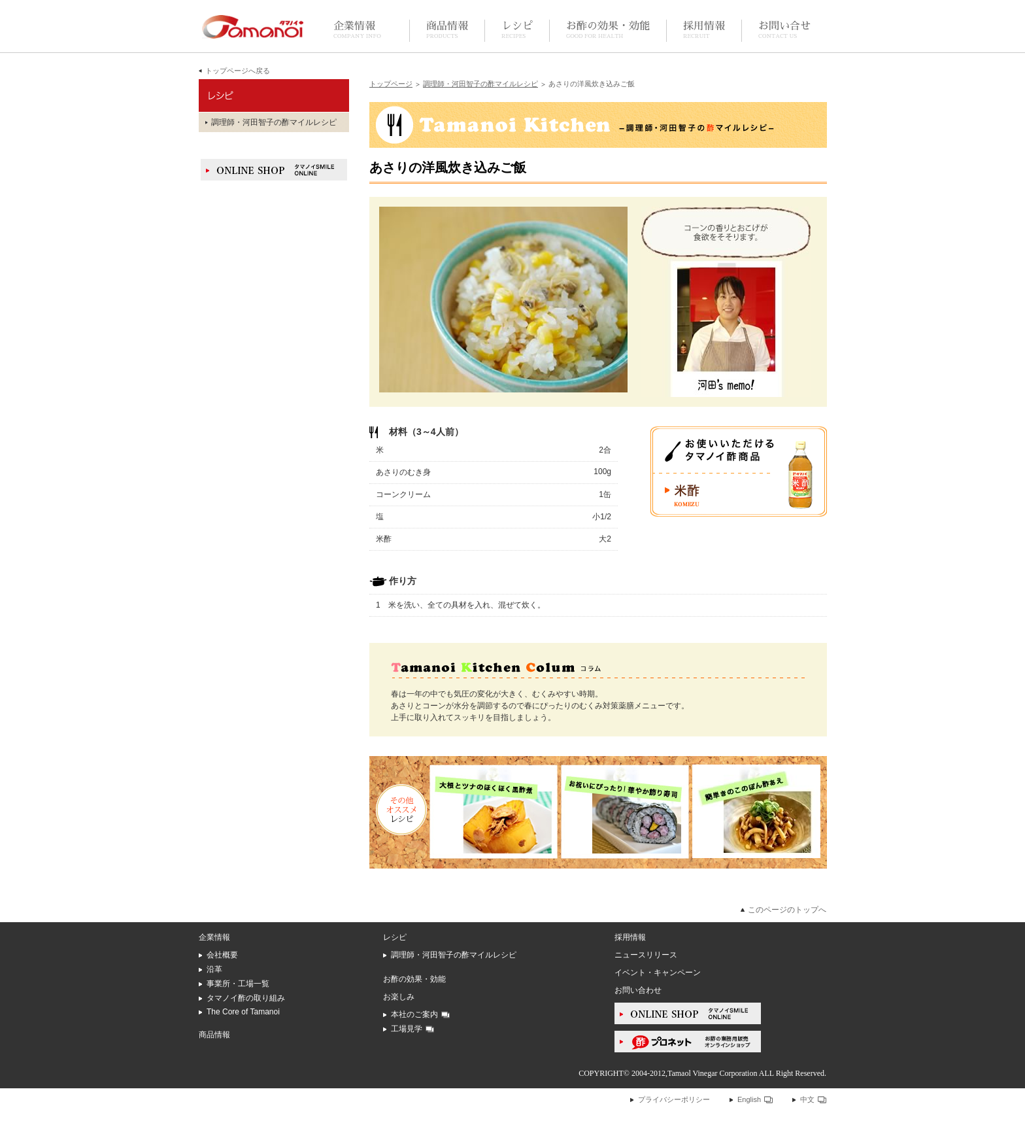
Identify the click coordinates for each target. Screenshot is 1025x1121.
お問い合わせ (638, 990)
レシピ (517, 30)
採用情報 (704, 30)
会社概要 (222, 954)
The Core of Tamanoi (243, 1011)
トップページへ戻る (237, 71)
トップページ (390, 84)
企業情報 (357, 30)
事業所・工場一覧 (238, 983)
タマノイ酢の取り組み (246, 998)
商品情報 (447, 30)
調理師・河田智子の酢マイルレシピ (480, 84)
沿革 (214, 969)
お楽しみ (398, 996)
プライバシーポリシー (674, 1099)
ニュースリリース (645, 954)
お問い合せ (784, 30)
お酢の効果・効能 (608, 30)
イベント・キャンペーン (657, 972)
